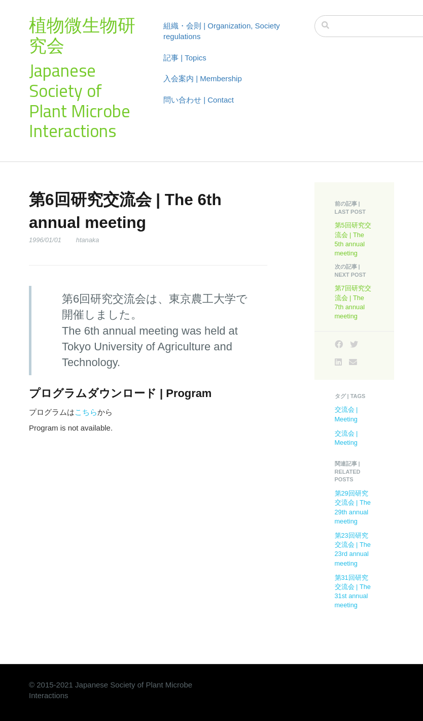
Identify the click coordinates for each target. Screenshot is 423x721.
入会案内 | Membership (202, 78)
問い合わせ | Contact (198, 99)
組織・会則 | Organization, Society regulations (221, 31)
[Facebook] (339, 344)
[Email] (353, 362)
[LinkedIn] (338, 362)
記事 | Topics (184, 57)
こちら (86, 412)
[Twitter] (354, 344)
